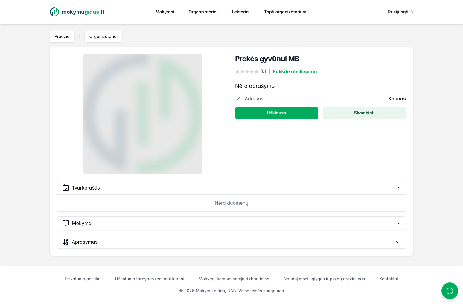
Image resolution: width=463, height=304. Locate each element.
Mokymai (165, 11)
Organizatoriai (203, 11)
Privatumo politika (82, 278)
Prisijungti (400, 11)
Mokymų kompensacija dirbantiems (234, 278)
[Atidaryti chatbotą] (449, 290)
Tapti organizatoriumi (285, 11)
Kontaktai (388, 278)
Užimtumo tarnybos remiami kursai (149, 278)
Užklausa (276, 112)
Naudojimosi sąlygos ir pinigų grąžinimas (324, 278)
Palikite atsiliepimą (295, 71)
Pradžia (62, 36)
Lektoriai (241, 11)
